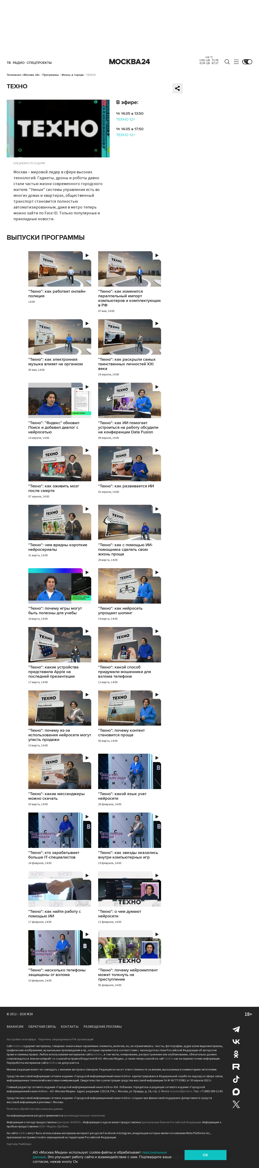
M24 (30, 1014)
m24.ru (17, 1046)
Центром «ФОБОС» (69, 1122)
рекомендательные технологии (84, 1116)
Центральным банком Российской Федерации (171, 1122)
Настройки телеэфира (21, 1039)
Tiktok (236, 1079)
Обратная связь (42, 1026)
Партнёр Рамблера (19, 1144)
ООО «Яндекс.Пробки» (53, 1126)
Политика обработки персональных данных (35, 1109)
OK (205, 1155)
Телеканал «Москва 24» (23, 75)
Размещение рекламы (102, 1026)
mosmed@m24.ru (181, 1091)
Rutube (236, 1066)
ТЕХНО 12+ (125, 119)
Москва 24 (129, 62)
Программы (50, 75)
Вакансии (15, 1026)
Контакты (70, 1026)
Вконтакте (236, 1041)
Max (236, 1092)
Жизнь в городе (72, 75)
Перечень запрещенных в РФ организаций (65, 1039)
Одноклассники (236, 1054)
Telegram (236, 1029)
